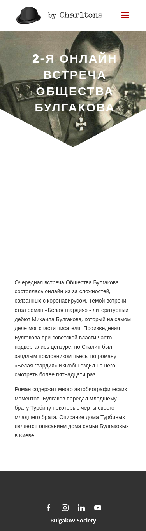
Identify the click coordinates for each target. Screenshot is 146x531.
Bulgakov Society (73, 520)
